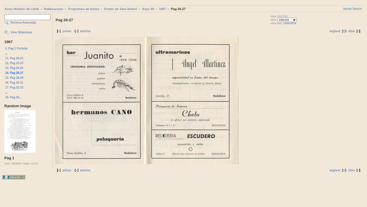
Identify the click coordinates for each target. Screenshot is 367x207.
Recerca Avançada (23, 22)
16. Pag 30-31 (14, 82)
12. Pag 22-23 (14, 63)
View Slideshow (21, 32)
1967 (162, 9)
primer (67, 31)
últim (351, 31)
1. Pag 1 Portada (16, 48)
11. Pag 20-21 (14, 58)
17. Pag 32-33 (14, 87)
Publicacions (53, 9)
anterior (85, 31)
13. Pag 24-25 (14, 68)
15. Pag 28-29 (14, 77)
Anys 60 (148, 9)
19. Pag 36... (13, 97)
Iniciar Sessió (352, 8)
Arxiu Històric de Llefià (22, 9)
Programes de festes (83, 9)
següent (334, 31)
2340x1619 (289, 23)
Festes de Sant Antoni (120, 9)
